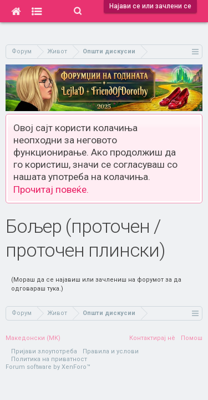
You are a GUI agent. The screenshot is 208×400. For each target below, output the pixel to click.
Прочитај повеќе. (51, 189)
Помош (191, 338)
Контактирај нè (152, 338)
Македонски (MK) (33, 338)
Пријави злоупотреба (44, 351)
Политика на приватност (49, 359)
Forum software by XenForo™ (48, 367)
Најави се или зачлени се (150, 6)
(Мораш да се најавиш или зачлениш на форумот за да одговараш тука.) (96, 284)
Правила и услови (111, 351)
